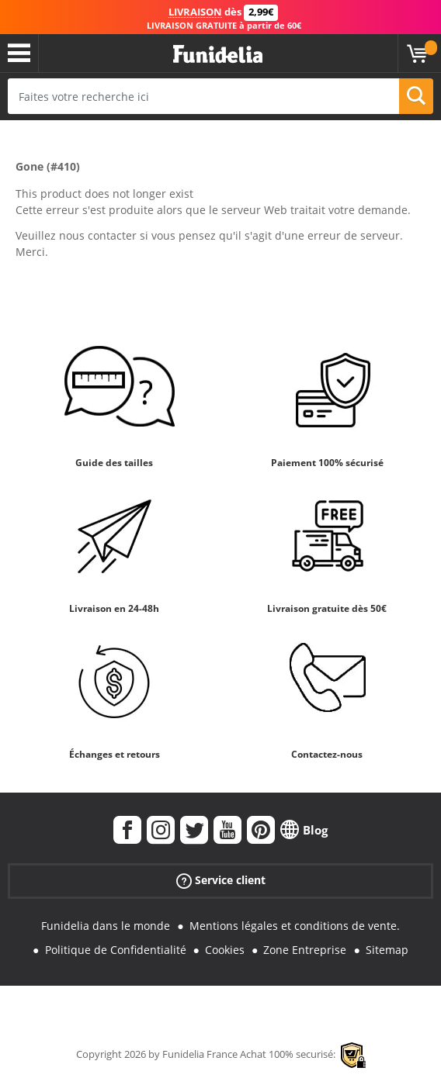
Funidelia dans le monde (105, 925)
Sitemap (387, 949)
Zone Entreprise (304, 949)
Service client (221, 880)
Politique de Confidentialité (115, 949)
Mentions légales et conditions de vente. (294, 925)
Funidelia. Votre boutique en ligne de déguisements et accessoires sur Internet (217, 54)
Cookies (225, 949)
